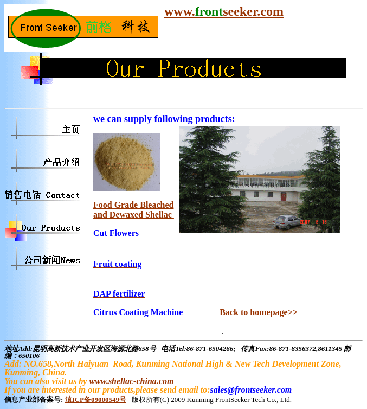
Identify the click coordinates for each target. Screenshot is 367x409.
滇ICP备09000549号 (95, 399)
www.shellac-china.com (131, 381)
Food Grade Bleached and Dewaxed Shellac (133, 209)
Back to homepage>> (259, 312)
